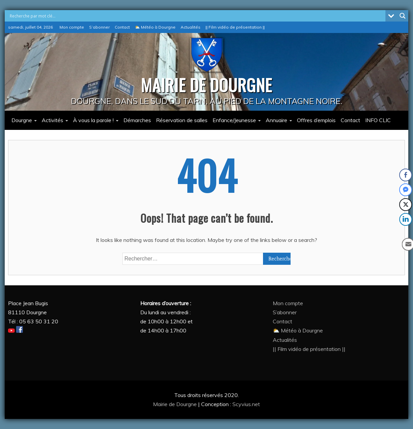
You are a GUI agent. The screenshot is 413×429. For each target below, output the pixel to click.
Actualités (190, 27)
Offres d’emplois (316, 120)
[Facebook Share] (405, 175)
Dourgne (21, 120)
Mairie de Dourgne (175, 404)
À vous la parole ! (93, 120)
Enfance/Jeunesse (234, 120)
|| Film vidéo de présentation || (235, 27)
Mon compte (72, 27)
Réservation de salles (182, 120)
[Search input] (197, 16)
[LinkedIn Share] (406, 219)
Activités (52, 120)
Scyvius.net (246, 404)
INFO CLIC (378, 120)
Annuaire (276, 120)
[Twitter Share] (405, 204)
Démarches (137, 120)
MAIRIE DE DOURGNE (206, 84)
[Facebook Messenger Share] (405, 189)
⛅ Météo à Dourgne (155, 27)
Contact (122, 27)
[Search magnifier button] (402, 16)
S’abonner (99, 27)
